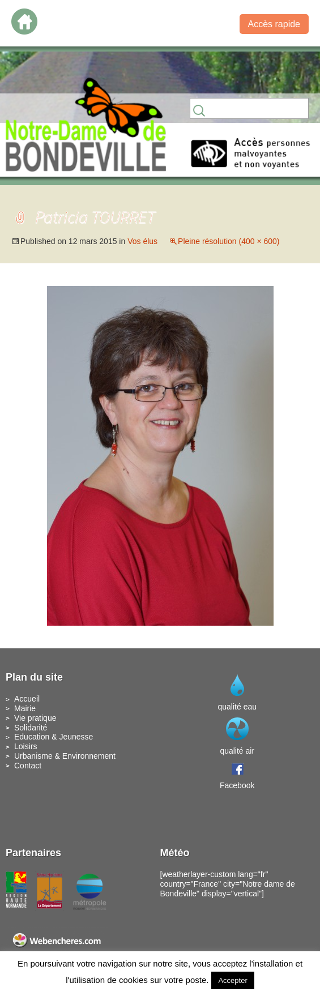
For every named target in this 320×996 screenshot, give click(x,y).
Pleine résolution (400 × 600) (228, 241)
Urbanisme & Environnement (65, 755)
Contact (27, 765)
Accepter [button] (232, 980)
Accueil (27, 698)
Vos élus (142, 241)
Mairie (25, 708)
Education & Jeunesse (53, 736)
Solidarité (30, 727)
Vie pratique (35, 718)
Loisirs (25, 746)
